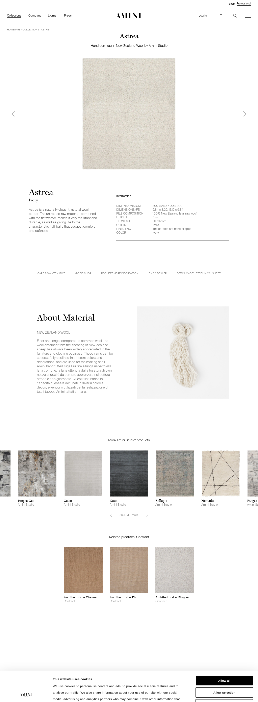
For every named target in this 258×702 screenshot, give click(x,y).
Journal (52, 15)
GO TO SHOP (83, 273)
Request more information (119, 273)
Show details (211, 694)
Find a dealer (158, 273)
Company (34, 15)
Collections (14, 15)
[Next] (245, 114)
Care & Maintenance (51, 273)
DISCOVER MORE (129, 515)
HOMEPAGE (14, 29)
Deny (224, 675)
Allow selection (224, 664)
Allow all (224, 652)
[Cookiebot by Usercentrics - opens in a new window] (26, 694)
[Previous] (13, 114)
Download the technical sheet (199, 273)
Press (68, 15)
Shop (232, 3)
